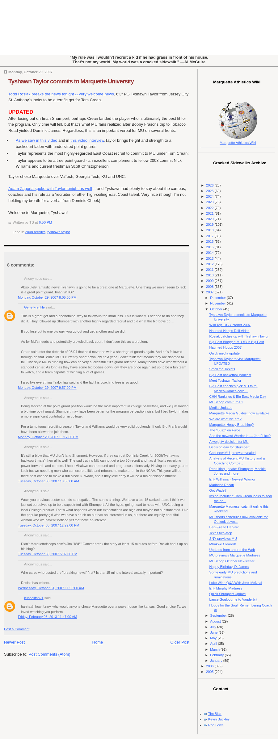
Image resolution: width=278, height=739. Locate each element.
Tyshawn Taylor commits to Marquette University (71, 81)
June (214, 632)
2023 (210, 202)
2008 (210, 286)
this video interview (87, 140)
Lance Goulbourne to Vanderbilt (233, 599)
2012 (210, 264)
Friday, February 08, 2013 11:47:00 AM (47, 617)
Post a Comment (16, 629)
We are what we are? (225, 419)
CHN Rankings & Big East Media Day (237, 396)
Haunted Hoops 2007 (225, 347)
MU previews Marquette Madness (234, 555)
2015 (210, 247)
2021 (210, 213)
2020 (210, 219)
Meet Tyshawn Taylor (225, 380)
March (215, 649)
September (219, 615)
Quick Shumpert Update (227, 594)
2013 (210, 258)
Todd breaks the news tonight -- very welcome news (61, 94)
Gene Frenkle (34, 307)
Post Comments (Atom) (49, 654)
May (213, 638)
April (214, 643)
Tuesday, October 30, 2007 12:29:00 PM (48, 525)
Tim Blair (214, 714)
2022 (210, 208)
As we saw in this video (36, 140)
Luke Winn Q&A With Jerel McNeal (235, 583)
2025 (210, 191)
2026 (210, 185)
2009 (210, 281)
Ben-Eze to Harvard (224, 527)
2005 (210, 672)
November (218, 303)
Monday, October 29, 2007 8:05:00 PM (47, 297)
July (213, 627)
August (215, 621)
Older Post (180, 642)
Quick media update (224, 353)
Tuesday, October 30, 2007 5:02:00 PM (47, 554)
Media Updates (220, 407)
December (218, 298)
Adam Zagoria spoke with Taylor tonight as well (50, 188)
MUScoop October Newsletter (232, 561)
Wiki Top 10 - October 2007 (230, 325)
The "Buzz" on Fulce (224, 430)
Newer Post (14, 642)
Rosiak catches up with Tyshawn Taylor (239, 336)
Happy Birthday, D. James (229, 567)
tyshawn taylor (59, 232)
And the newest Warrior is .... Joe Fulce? (240, 436)
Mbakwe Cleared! (222, 544)
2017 (210, 236)
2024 (210, 196)
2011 (210, 269)
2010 (210, 275)
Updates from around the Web (232, 550)
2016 (210, 241)
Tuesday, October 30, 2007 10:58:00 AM (48, 481)
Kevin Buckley (219, 719)
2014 (210, 252)
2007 (210, 292)
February (217, 655)
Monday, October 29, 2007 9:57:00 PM (47, 387)
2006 (210, 666)
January (216, 660)
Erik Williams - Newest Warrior (232, 479)
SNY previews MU (223, 538)
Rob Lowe (216, 725)
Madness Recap (221, 485)
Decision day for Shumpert (229, 447)
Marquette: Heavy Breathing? (231, 424)
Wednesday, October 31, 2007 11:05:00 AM (51, 588)
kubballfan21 (34, 598)
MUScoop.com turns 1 (226, 402)
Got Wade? (217, 490)
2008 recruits (35, 232)
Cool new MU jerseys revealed (232, 453)
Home (97, 642)
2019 (210, 224)
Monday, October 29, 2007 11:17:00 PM (48, 437)
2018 (210, 230)
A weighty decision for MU (229, 441)
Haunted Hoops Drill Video (229, 331)
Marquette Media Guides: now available (239, 413)
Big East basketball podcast (230, 375)
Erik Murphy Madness (225, 588)
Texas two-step (220, 533)
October (216, 309)
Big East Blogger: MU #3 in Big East (236, 342)
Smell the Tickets (222, 369)
